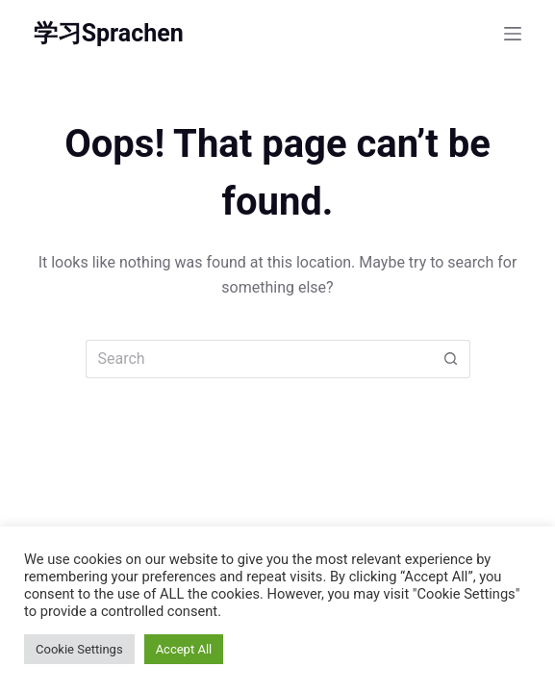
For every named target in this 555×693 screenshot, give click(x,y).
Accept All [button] (184, 649)
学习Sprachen (109, 33)
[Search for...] (259, 359)
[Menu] (512, 33)
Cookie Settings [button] (79, 649)
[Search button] (451, 359)
